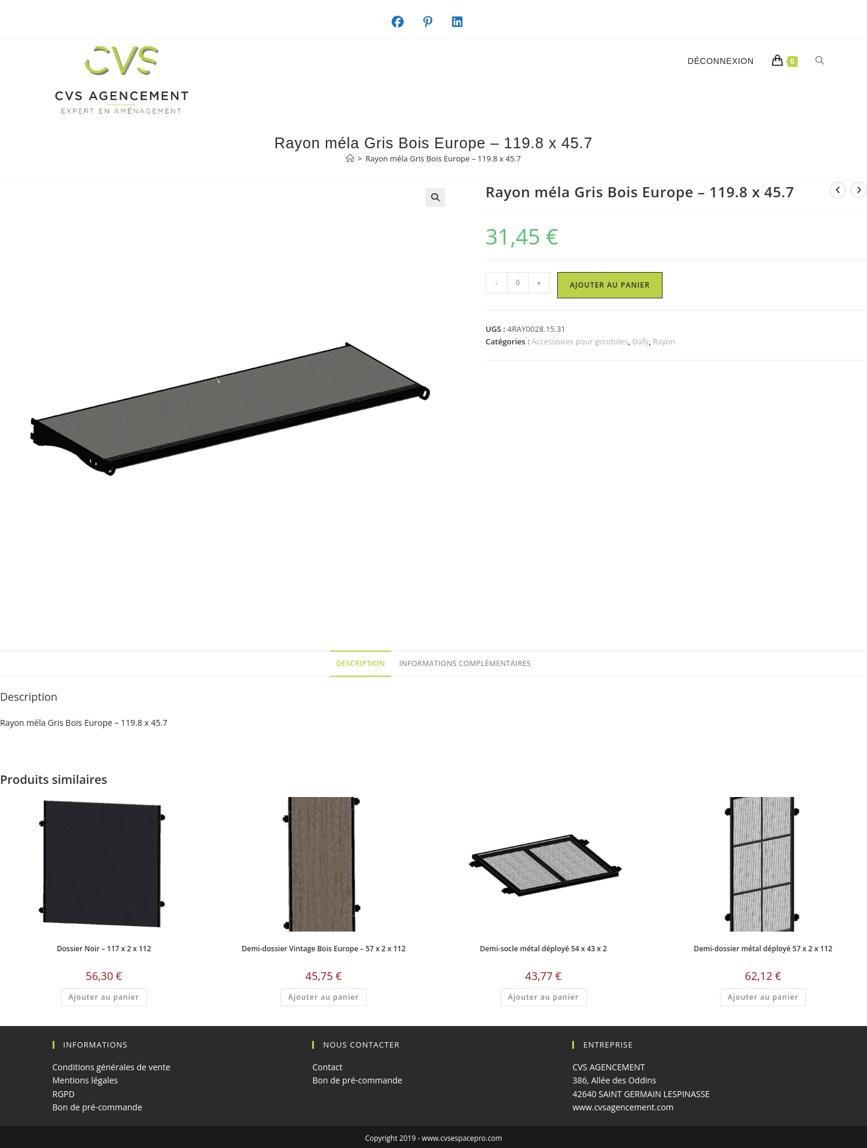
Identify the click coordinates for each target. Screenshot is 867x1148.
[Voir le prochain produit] (858, 190)
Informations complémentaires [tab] (465, 663)
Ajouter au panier (610, 285)
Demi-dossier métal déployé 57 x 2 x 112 (763, 949)
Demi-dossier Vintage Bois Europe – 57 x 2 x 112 (323, 949)
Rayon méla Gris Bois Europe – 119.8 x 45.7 (443, 158)
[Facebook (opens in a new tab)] (404, 22)
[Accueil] (350, 158)
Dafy (640, 341)
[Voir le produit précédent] (837, 190)
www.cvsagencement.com (622, 1107)
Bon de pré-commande (97, 1107)
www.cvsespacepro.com (462, 1138)
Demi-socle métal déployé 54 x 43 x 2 (543, 949)
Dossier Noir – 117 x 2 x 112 (104, 949)
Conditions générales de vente (111, 1067)
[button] (435, 197)
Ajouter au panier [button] (104, 997)
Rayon (664, 341)
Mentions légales (85, 1080)
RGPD (64, 1094)
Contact (327, 1067)
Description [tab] (360, 663)
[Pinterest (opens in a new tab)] (434, 22)
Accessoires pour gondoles (580, 341)
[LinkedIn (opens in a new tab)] (463, 22)
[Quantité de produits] (518, 283)
